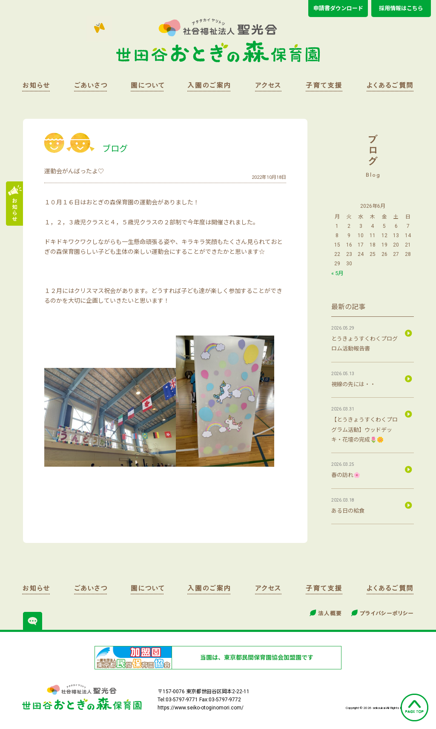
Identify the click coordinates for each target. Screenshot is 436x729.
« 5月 (337, 273)
